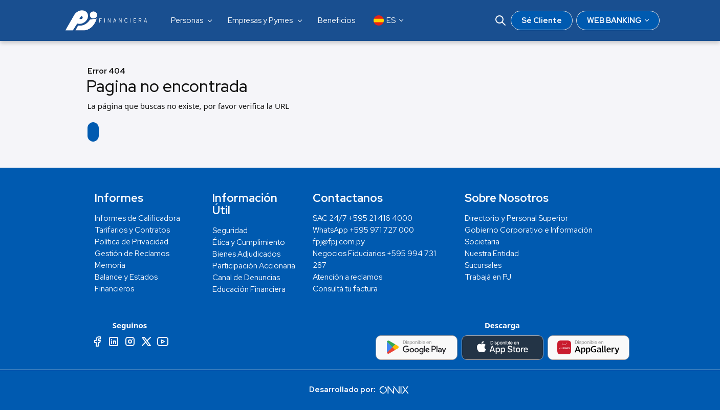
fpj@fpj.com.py (339, 242)
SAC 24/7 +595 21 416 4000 (362, 218)
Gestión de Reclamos (132, 253)
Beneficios (336, 20)
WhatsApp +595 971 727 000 (363, 230)
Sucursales (483, 265)
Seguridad (230, 230)
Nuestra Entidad (492, 253)
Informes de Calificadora (137, 218)
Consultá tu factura (345, 289)
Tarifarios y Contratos (132, 230)
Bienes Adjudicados (246, 254)
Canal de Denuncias (246, 277)
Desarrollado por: (360, 389)
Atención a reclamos (347, 277)
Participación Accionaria (253, 266)
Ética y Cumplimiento (248, 242)
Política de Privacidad (131, 242)
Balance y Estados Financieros (126, 283)
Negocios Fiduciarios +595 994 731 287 (374, 259)
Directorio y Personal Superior (516, 218)
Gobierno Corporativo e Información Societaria (529, 236)
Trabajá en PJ (488, 277)
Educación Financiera (249, 289)
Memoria (110, 265)
